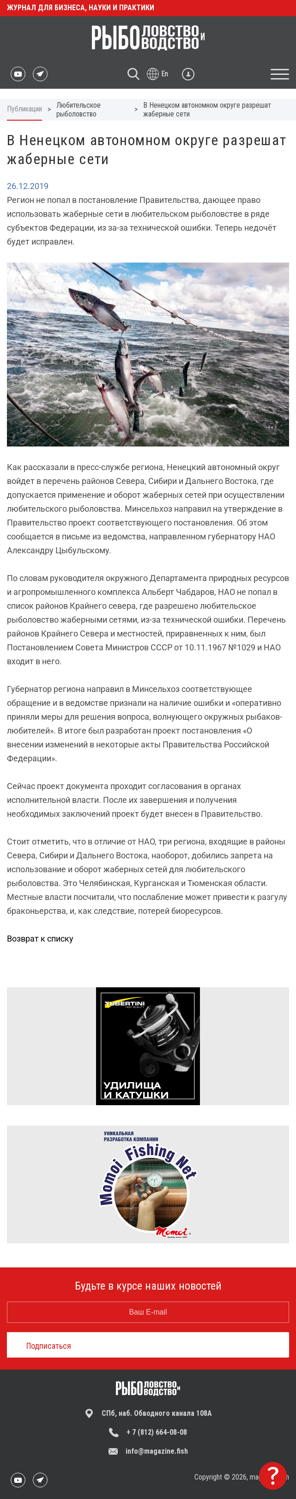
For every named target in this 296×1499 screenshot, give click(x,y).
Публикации (24, 108)
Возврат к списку (40, 938)
